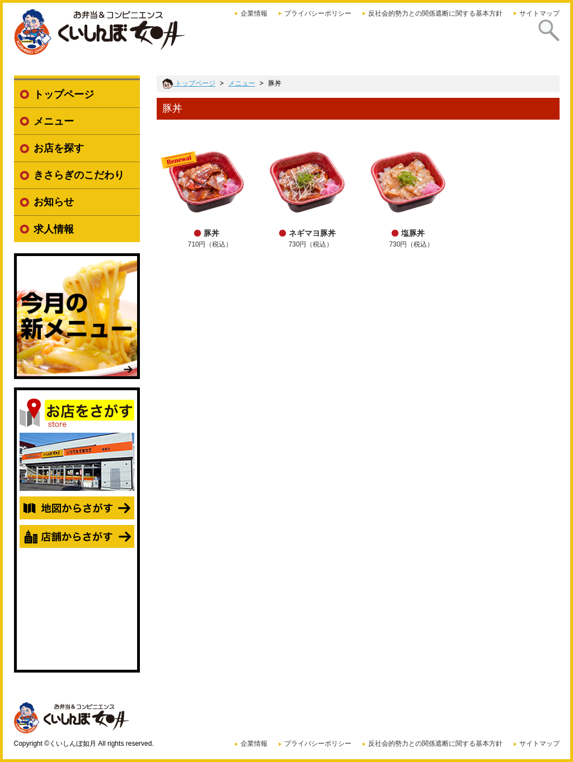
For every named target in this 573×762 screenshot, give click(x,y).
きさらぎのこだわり (79, 175)
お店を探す (59, 148)
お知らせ (54, 201)
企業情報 (254, 13)
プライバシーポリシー (317, 13)
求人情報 (54, 229)
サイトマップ (539, 13)
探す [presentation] (545, 38)
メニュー (54, 121)
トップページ (64, 94)
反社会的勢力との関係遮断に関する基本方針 (435, 13)
